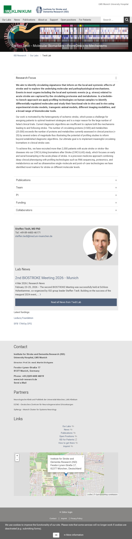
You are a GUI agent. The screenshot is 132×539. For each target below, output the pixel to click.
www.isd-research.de (25, 379)
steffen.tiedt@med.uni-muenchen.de (33, 236)
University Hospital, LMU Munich (30, 357)
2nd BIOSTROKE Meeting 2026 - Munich (46, 278)
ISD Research (20, 55)
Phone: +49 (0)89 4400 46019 (29, 376)
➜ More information (73, 534)
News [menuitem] (17, 19)
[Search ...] (112, 20)
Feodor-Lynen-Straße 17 (27, 368)
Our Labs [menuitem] (6, 19)
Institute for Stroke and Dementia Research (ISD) (39, 354)
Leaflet (89, 495)
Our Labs (34, 55)
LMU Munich (104, 4)
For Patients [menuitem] (85, 19)
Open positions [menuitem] (68, 19)
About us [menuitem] (42, 19)
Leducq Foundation (23, 318)
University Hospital (119, 4)
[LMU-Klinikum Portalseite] (19, 8)
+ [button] (17, 455)
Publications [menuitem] (29, 19)
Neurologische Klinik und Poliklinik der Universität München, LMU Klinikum (45, 399)
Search (127, 19)
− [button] (17, 459)
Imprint (64, 518)
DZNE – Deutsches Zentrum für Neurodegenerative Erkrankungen (43, 404)
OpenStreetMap (102, 495)
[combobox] (115, 20)
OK (56, 535)
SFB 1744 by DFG (23, 323)
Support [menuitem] (54, 19)
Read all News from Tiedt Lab (66, 302)
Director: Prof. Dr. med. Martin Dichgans (33, 362)
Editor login (67, 512)
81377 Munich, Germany (26, 371)
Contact (20, 346)
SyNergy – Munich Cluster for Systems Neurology (35, 409)
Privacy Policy (76, 518)
